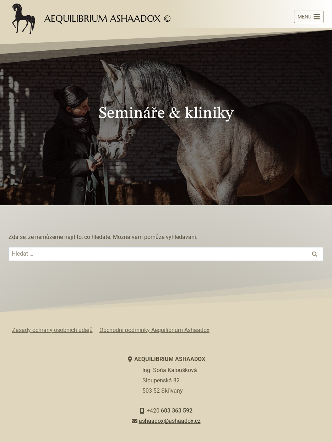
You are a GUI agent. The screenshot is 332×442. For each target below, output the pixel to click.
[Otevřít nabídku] (308, 17)
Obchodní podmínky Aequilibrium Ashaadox (154, 330)
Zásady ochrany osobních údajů (52, 330)
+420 (169, 410)
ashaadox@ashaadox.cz (170, 421)
